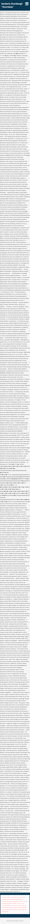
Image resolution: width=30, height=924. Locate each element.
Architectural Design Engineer (10, 901)
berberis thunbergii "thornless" (11, 5)
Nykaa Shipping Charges (11, 907)
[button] (27, 3)
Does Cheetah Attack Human (14, 899)
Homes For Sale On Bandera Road (11, 897)
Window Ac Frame (11, 903)
